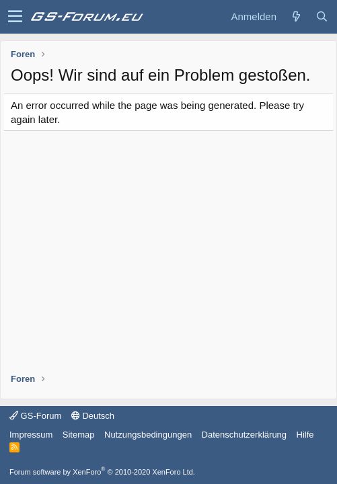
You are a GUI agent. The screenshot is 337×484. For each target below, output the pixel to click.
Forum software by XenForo (102, 472)
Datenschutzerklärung (244, 435)
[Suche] (321, 16)
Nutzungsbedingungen (148, 435)
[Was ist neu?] (296, 16)
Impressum (30, 435)
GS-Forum (35, 416)
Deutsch (92, 416)
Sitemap (79, 435)
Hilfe (305, 435)
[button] (15, 17)
